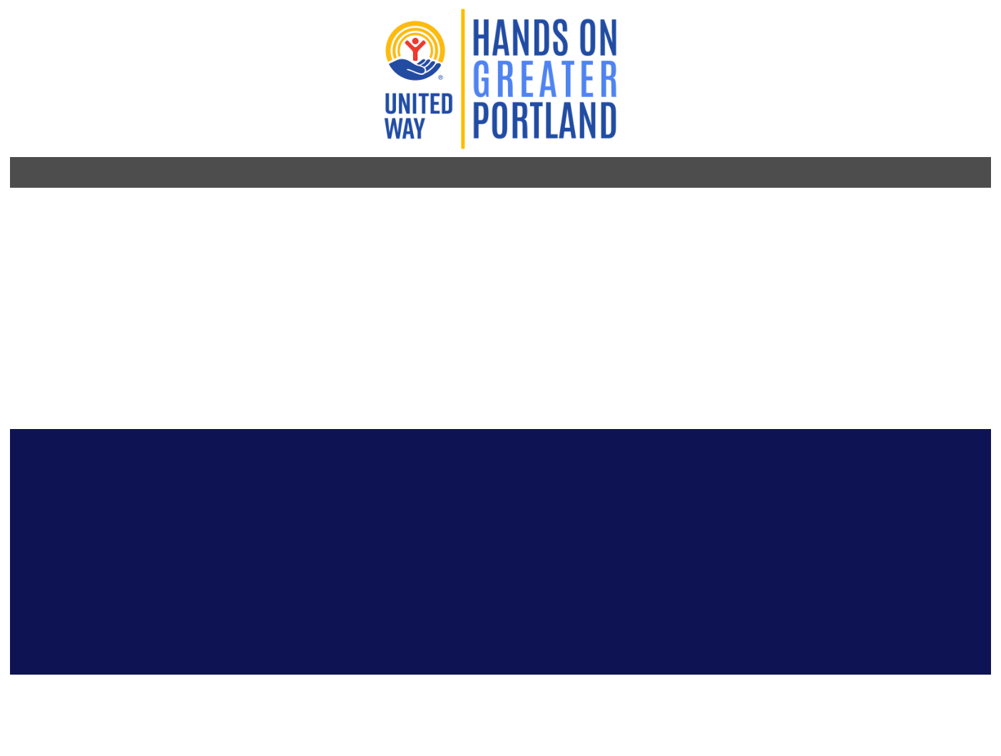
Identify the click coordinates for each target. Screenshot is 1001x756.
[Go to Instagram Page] (147, 452)
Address (591, 350)
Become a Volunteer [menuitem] (351, 130)
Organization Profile (231, 166)
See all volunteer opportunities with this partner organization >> (713, 232)
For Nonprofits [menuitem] (600, 130)
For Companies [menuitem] (714, 130)
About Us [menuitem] (811, 130)
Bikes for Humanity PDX (246, 217)
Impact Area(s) (605, 257)
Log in (830, 50)
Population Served (616, 310)
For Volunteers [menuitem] (482, 130)
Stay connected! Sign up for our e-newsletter (336, 478)
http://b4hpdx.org (181, 243)
